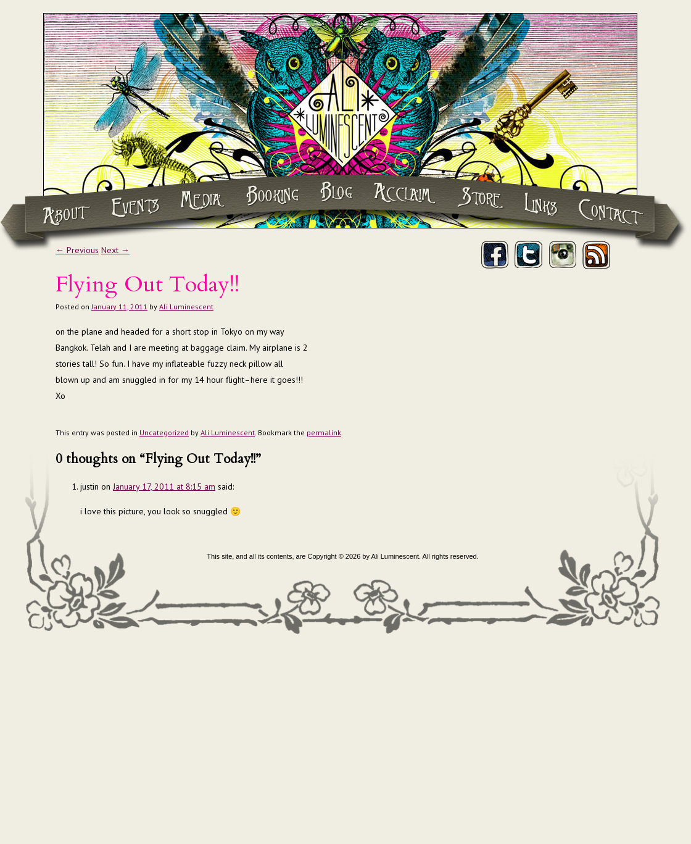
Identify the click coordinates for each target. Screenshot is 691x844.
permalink (324, 432)
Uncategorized (164, 432)
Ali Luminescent (186, 306)
